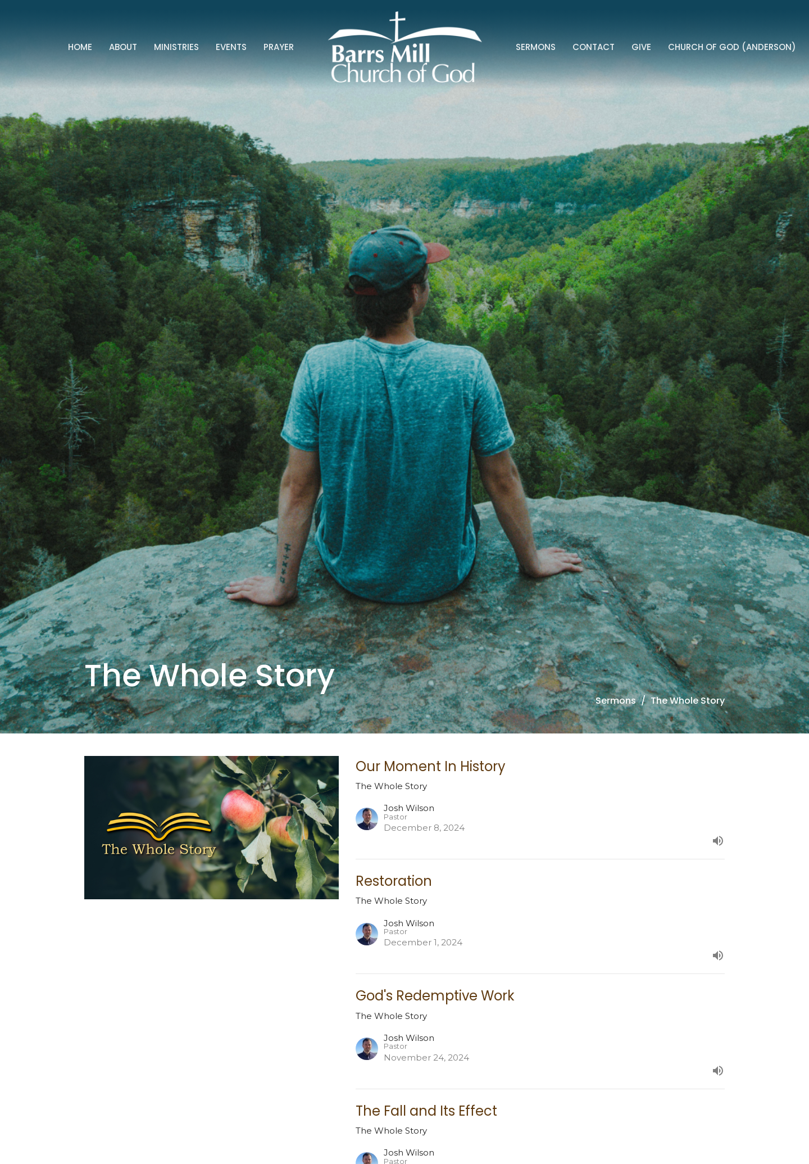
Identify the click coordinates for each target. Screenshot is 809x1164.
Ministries (176, 47)
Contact (593, 47)
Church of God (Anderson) (732, 47)
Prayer (278, 47)
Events (231, 47)
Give (641, 47)
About (123, 47)
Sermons (536, 47)
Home (80, 47)
